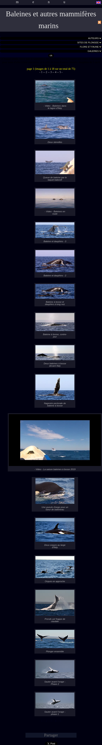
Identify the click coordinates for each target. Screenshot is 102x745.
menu (47, 2)
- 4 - (55, 72)
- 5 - (60, 72)
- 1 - (42, 72)
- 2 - (46, 72)
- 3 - (51, 72)
